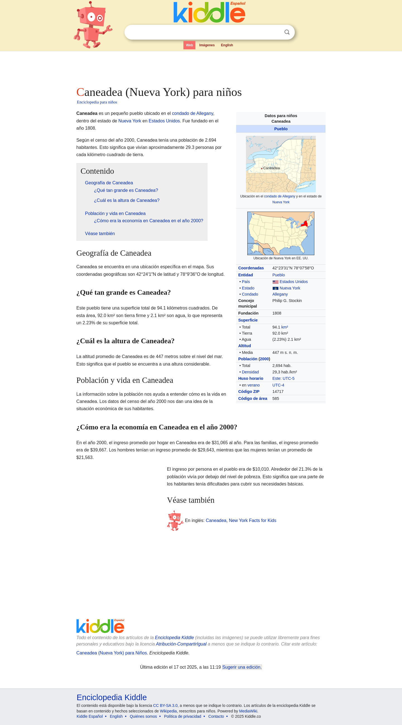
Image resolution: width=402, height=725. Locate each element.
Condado (250, 294)
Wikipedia (168, 711)
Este (276, 378)
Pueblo (281, 129)
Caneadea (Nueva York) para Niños (111, 653)
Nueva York (280, 202)
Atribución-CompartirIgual (181, 644)
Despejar (275, 32)
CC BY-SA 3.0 (165, 705)
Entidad (245, 275)
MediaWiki (248, 711)
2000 (264, 359)
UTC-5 (289, 378)
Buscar (287, 32)
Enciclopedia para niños (97, 102)
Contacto (216, 716)
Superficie (248, 320)
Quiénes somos (143, 716)
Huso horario (250, 378)
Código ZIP (248, 391)
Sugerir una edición (241, 667)
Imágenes (207, 45)
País (246, 281)
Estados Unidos (294, 281)
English (227, 45)
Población (247, 359)
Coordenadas (251, 268)
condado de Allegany (279, 196)
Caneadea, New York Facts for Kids (241, 520)
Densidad (250, 372)
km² (284, 327)
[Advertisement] (200, 67)
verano (253, 385)
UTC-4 (278, 385)
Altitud (244, 346)
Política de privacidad (182, 716)
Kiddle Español (90, 716)
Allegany (280, 294)
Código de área (252, 398)
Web (189, 45)
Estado (248, 288)
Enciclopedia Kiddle (174, 637)
